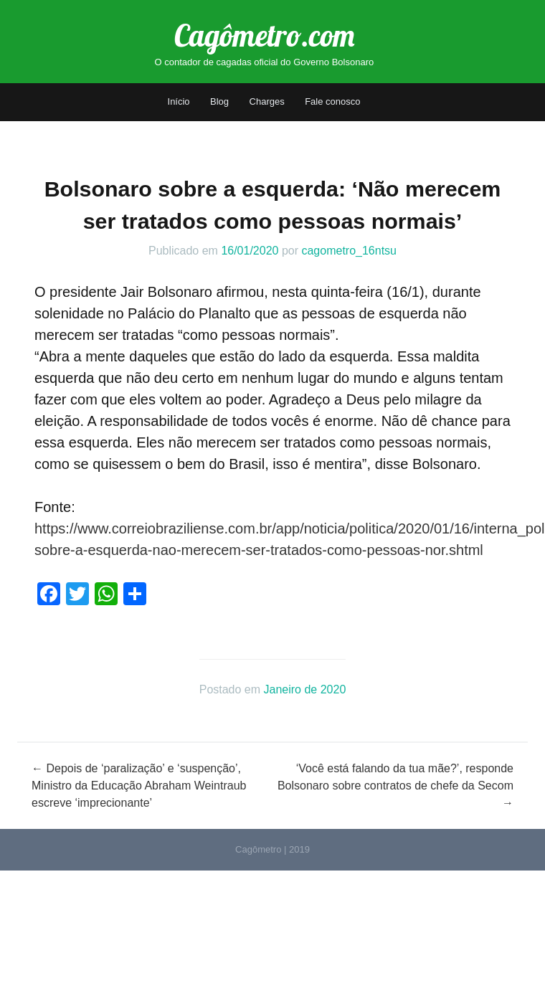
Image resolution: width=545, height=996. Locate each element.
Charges (267, 101)
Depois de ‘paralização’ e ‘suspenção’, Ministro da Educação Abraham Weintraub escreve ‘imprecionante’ (139, 785)
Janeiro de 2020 (305, 689)
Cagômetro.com (264, 35)
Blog (219, 101)
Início (179, 101)
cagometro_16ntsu (349, 251)
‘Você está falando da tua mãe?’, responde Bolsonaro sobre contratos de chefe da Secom (395, 785)
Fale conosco (332, 101)
